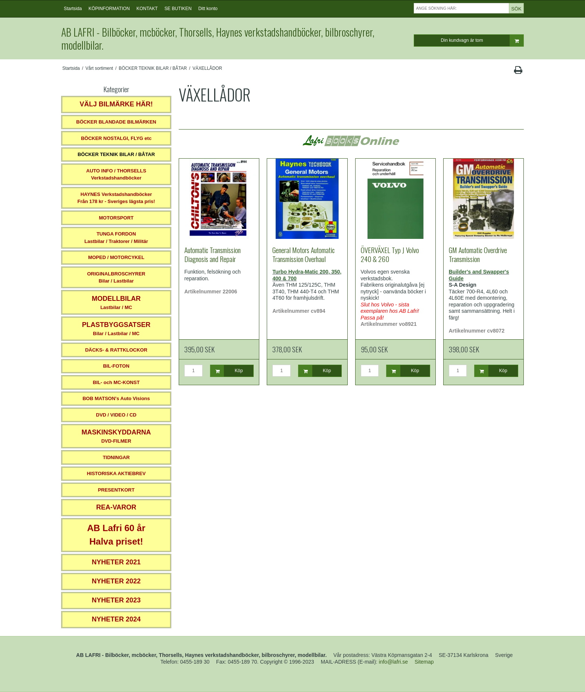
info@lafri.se (393, 662)
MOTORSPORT (116, 218)
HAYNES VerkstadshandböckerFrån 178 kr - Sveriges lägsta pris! (116, 198)
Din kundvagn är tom (482, 40)
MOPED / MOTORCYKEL (116, 257)
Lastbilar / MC (116, 302)
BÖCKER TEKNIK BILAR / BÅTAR (116, 154)
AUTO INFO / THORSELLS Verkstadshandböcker (116, 174)
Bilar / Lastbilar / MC (116, 328)
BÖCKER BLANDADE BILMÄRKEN (116, 122)
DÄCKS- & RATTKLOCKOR (116, 350)
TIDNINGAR (116, 457)
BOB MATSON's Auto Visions (116, 398)
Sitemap (424, 662)
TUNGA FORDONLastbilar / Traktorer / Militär (116, 237)
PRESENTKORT (116, 490)
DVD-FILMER (116, 436)
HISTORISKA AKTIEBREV (116, 473)
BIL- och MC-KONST (116, 382)
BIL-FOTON (116, 366)
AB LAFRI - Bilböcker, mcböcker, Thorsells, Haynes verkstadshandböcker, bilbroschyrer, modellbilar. (217, 38)
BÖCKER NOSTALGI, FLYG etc (116, 138)
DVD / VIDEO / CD (116, 415)
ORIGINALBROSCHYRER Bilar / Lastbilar (116, 277)
